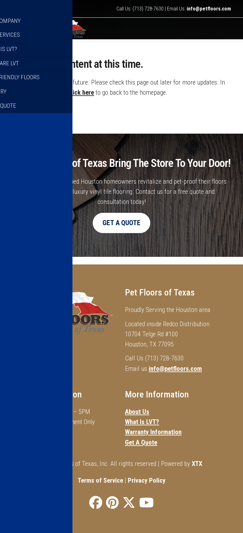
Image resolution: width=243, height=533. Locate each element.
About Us (137, 412)
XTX (197, 463)
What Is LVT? (142, 422)
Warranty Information (153, 432)
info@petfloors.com (209, 9)
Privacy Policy (146, 480)
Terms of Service (100, 480)
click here (81, 100)
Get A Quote (141, 442)
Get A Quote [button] (121, 230)
